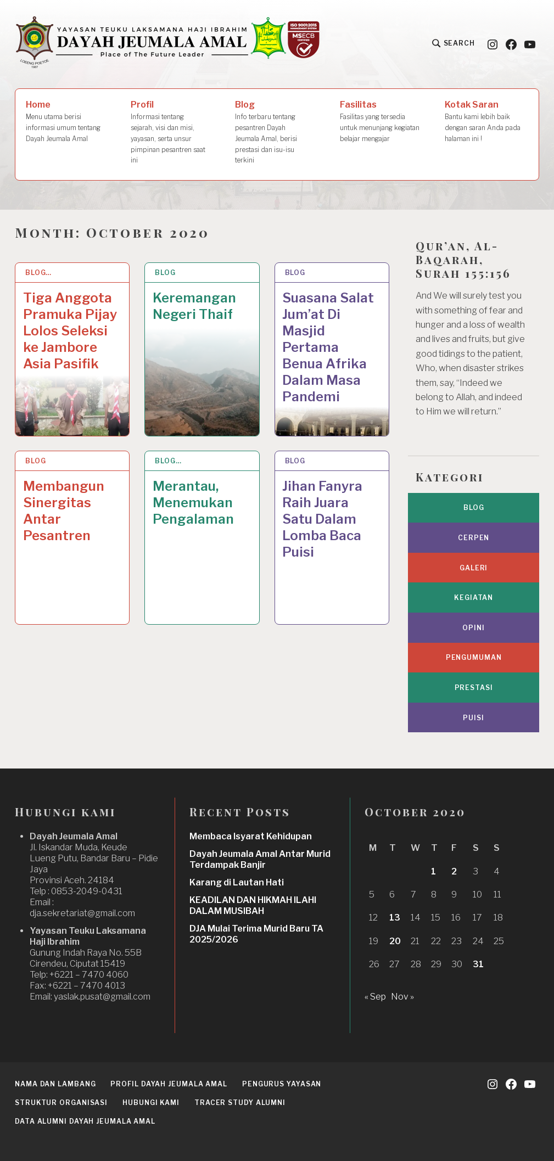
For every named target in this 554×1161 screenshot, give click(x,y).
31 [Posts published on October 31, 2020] (478, 964)
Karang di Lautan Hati (236, 882)
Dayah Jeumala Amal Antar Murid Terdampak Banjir (260, 859)
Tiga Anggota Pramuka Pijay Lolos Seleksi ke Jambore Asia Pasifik (70, 331)
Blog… (38, 272)
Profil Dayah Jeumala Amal (168, 1084)
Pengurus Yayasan (281, 1084)
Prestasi (474, 687)
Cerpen (473, 538)
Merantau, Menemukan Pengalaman (193, 502)
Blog (273, 132)
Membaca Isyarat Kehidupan (250, 836)
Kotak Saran (486, 121)
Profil (168, 132)
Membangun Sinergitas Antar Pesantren (63, 510)
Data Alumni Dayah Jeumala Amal (85, 1121)
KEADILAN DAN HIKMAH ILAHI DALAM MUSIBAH (252, 905)
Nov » (402, 996)
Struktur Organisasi (61, 1102)
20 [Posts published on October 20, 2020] (395, 941)
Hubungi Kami (151, 1102)
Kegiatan (473, 597)
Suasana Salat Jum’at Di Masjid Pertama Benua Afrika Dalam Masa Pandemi (328, 347)
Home (67, 121)
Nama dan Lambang (55, 1084)
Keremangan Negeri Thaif (194, 306)
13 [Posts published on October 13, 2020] (394, 917)
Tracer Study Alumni (240, 1102)
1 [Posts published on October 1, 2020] (433, 871)
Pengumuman (474, 657)
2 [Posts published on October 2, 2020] (454, 871)
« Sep (375, 996)
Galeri (474, 568)
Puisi (473, 718)
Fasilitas (381, 121)
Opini (473, 628)
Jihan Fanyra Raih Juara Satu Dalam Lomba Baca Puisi (322, 519)
